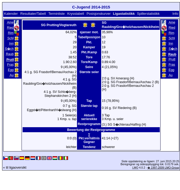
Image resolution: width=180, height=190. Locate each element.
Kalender (11, 14)
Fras (10, 64)
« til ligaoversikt (15, 167)
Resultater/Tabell (33, 14)
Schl (10, 38)
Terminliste (56, 14)
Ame (10, 22)
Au (12, 75)
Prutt (172, 59)
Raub (10, 54)
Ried (10, 28)
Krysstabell (75, 14)
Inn (11, 43)
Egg (11, 70)
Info (175, 14)
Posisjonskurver (98, 14)
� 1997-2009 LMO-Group (163, 167)
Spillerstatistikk (148, 14)
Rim (11, 33)
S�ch (9, 49)
